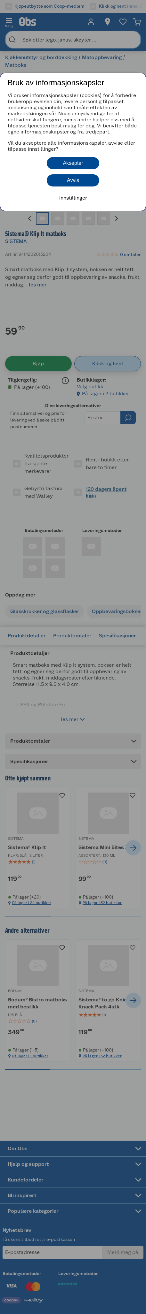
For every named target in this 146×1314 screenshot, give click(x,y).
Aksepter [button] (73, 163)
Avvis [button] (73, 180)
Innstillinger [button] (73, 198)
